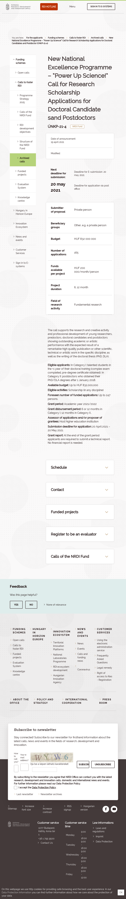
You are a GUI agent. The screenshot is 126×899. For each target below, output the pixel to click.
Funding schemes (56, 38)
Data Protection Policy (68, 783)
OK (121, 892)
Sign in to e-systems (101, 6)
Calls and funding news (82, 657)
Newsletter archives (51, 794)
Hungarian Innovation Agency (58, 679)
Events (81, 648)
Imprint (99, 836)
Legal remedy (104, 667)
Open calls (23, 72)
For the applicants (34, 38)
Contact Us (47, 843)
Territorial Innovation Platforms (58, 646)
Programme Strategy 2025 (26, 99)
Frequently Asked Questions (103, 659)
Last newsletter (25, 794)
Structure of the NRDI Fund (26, 145)
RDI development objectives (27, 128)
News (80, 643)
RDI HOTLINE (49, 6)
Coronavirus (83, 669)
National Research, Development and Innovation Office (19, 850)
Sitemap (12, 808)
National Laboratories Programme (60, 658)
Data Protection (104, 841)
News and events (82, 632)
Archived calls (97, 38)
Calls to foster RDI (77, 38)
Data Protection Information (16, 892)
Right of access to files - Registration (104, 676)
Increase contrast (47, 810)
